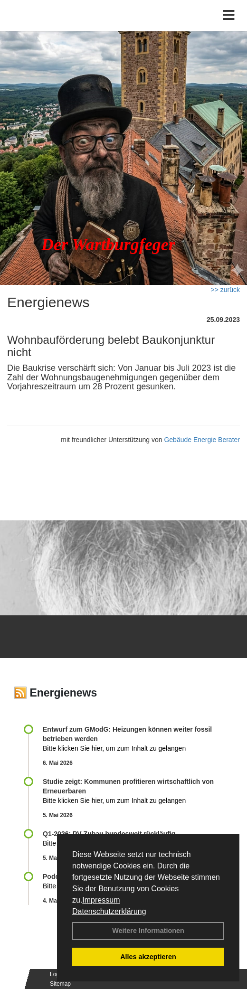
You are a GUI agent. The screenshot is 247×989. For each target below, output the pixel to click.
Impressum (101, 900)
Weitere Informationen (148, 930)
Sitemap (60, 983)
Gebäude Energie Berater (202, 439)
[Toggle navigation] (229, 15)
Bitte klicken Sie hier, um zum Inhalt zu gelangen (114, 748)
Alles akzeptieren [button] (148, 957)
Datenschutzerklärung (109, 911)
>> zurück (225, 289)
